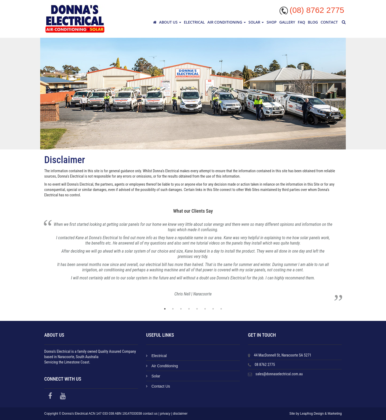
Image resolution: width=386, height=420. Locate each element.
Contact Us (158, 386)
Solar (256, 22)
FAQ (301, 22)
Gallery (287, 22)
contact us (150, 413)
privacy (165, 413)
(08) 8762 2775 (317, 10)
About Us (170, 22)
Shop (271, 22)
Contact (329, 22)
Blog (313, 22)
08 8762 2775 (265, 364)
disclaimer (180, 413)
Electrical (194, 22)
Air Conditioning (226, 22)
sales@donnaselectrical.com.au (279, 374)
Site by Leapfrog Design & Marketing (316, 413)
